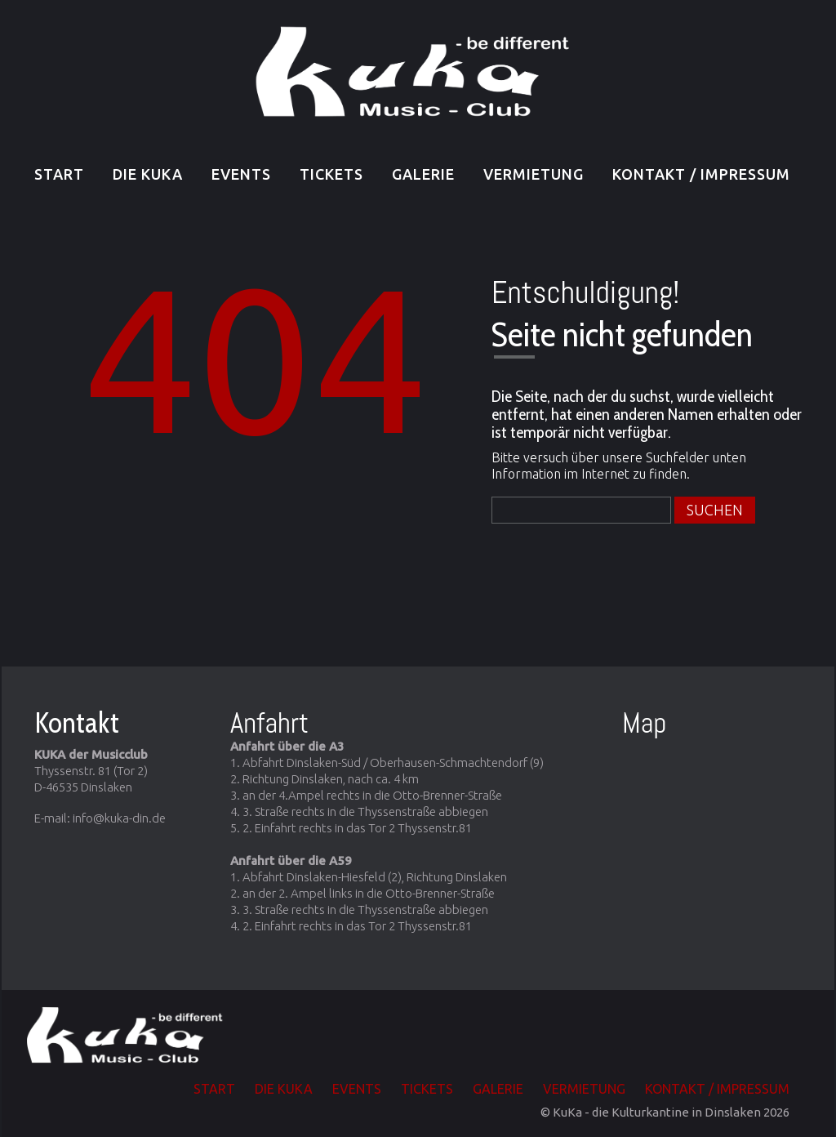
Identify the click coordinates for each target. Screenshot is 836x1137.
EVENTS (241, 174)
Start (59, 174)
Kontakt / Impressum (701, 174)
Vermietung (533, 174)
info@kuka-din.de (119, 818)
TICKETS (331, 174)
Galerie (423, 174)
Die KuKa (148, 174)
